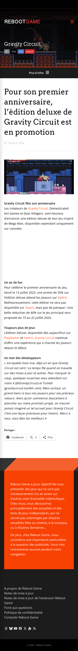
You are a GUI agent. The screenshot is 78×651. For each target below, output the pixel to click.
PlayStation (12, 338)
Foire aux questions (18, 607)
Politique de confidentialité (23, 612)
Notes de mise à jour (19, 593)
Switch (29, 51)
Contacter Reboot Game (21, 617)
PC (6, 51)
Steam (29, 308)
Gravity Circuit (38, 208)
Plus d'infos (36, 73)
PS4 (14, 51)
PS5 (21, 51)
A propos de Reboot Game (23, 588)
